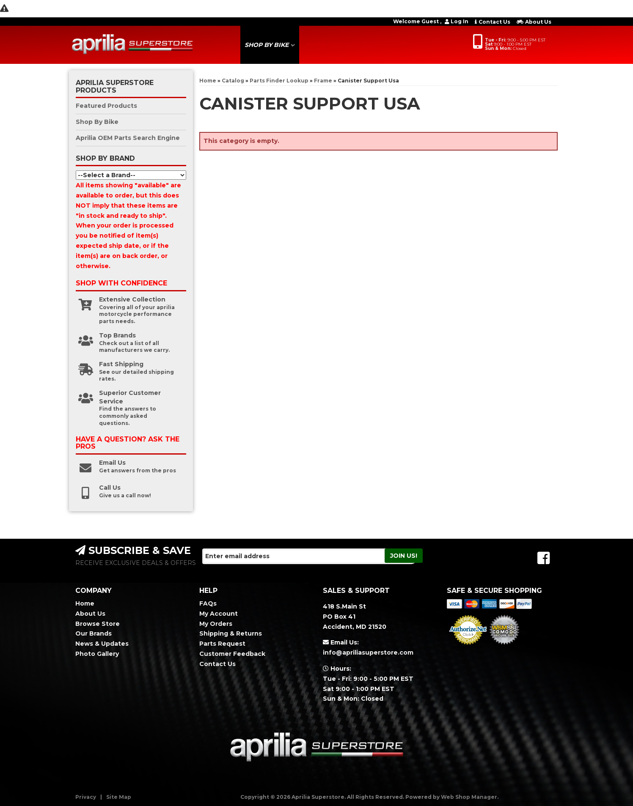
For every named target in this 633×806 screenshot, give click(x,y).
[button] (269, 45)
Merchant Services (468, 647)
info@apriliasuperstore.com (368, 652)
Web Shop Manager (469, 797)
